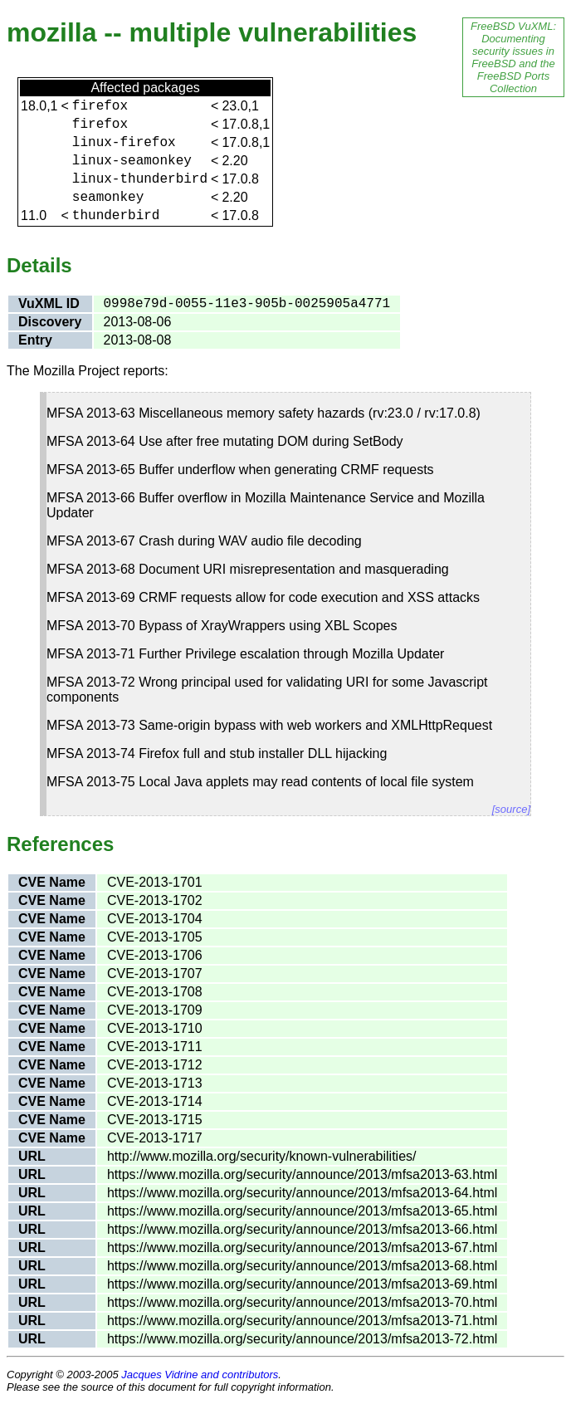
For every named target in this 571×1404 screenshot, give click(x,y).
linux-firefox (124, 142)
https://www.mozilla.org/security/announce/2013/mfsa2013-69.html (302, 1284)
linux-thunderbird (139, 179)
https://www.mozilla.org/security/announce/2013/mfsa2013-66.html (302, 1229)
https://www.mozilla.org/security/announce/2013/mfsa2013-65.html (302, 1211)
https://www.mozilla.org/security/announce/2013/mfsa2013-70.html (302, 1302)
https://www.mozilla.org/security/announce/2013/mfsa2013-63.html (302, 1174)
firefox (100, 106)
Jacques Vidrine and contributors (199, 1374)
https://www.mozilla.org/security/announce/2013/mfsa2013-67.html (302, 1247)
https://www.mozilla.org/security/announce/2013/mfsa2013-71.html (302, 1320)
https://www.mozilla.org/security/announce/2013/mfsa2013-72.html (302, 1339)
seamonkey (108, 197)
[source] (511, 809)
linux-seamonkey (132, 161)
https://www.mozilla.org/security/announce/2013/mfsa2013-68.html (302, 1266)
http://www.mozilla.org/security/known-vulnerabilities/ (262, 1156)
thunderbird (116, 215)
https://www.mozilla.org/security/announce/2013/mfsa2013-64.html (302, 1193)
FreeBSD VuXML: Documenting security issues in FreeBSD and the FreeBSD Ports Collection (513, 57)
